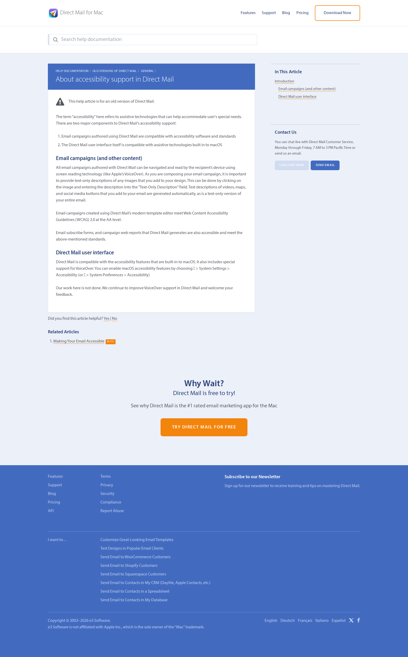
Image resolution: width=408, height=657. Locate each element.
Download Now (337, 13)
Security (107, 494)
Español (339, 614)
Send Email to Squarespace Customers (133, 567)
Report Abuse (112, 511)
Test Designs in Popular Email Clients (131, 541)
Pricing (302, 13)
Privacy (106, 485)
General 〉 (149, 71)
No (114, 319)
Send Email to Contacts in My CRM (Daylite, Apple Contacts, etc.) (155, 576)
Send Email (325, 165)
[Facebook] (358, 614)
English (271, 614)
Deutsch (287, 614)
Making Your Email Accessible (78, 341)
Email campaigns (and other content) (307, 89)
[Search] (55, 40)
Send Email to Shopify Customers (128, 559)
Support (269, 13)
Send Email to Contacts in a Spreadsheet (134, 584)
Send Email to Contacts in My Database (134, 593)
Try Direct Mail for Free (204, 427)
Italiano (322, 614)
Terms (105, 477)
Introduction (284, 81)
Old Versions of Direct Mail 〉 (117, 71)
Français (305, 614)
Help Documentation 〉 (74, 71)
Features (248, 13)
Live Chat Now (291, 165)
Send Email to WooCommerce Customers (135, 550)
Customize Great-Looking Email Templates (136, 533)
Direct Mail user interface (297, 97)
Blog (286, 13)
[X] (351, 614)
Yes (106, 319)
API (51, 511)
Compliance (110, 502)
